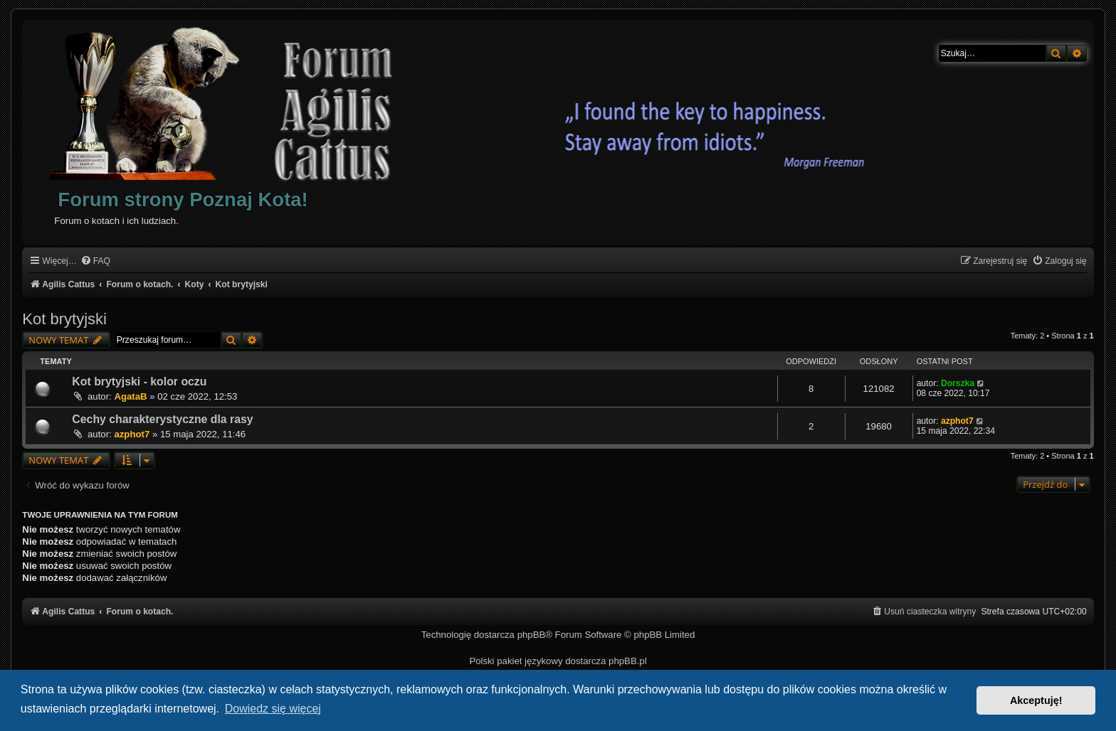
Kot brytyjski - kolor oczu (139, 381)
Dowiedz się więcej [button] (273, 709)
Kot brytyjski (64, 319)
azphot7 (131, 434)
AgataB (130, 396)
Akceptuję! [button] (1036, 700)
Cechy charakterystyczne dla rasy (162, 419)
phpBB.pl (628, 661)
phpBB (531, 634)
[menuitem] (95, 261)
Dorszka (957, 383)
